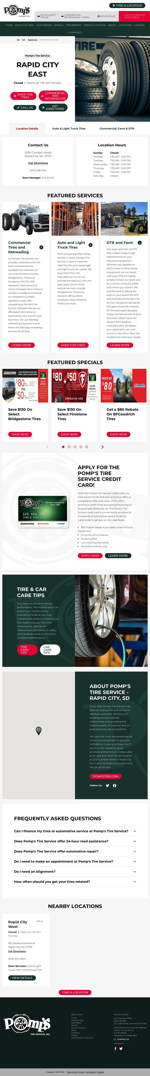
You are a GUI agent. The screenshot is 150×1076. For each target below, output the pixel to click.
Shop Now (20, 434)
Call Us (27, 107)
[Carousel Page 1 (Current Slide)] (63, 447)
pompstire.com (105, 776)
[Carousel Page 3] (75, 447)
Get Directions (51, 107)
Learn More (21, 345)
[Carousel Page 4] (81, 447)
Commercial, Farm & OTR (117, 128)
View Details (22, 978)
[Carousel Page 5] (87, 447)
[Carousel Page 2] (69, 447)
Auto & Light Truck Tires (69, 128)
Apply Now (90, 555)
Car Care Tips (48, 649)
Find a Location (75, 992)
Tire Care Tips (25, 649)
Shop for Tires (73, 345)
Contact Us (123, 1039)
